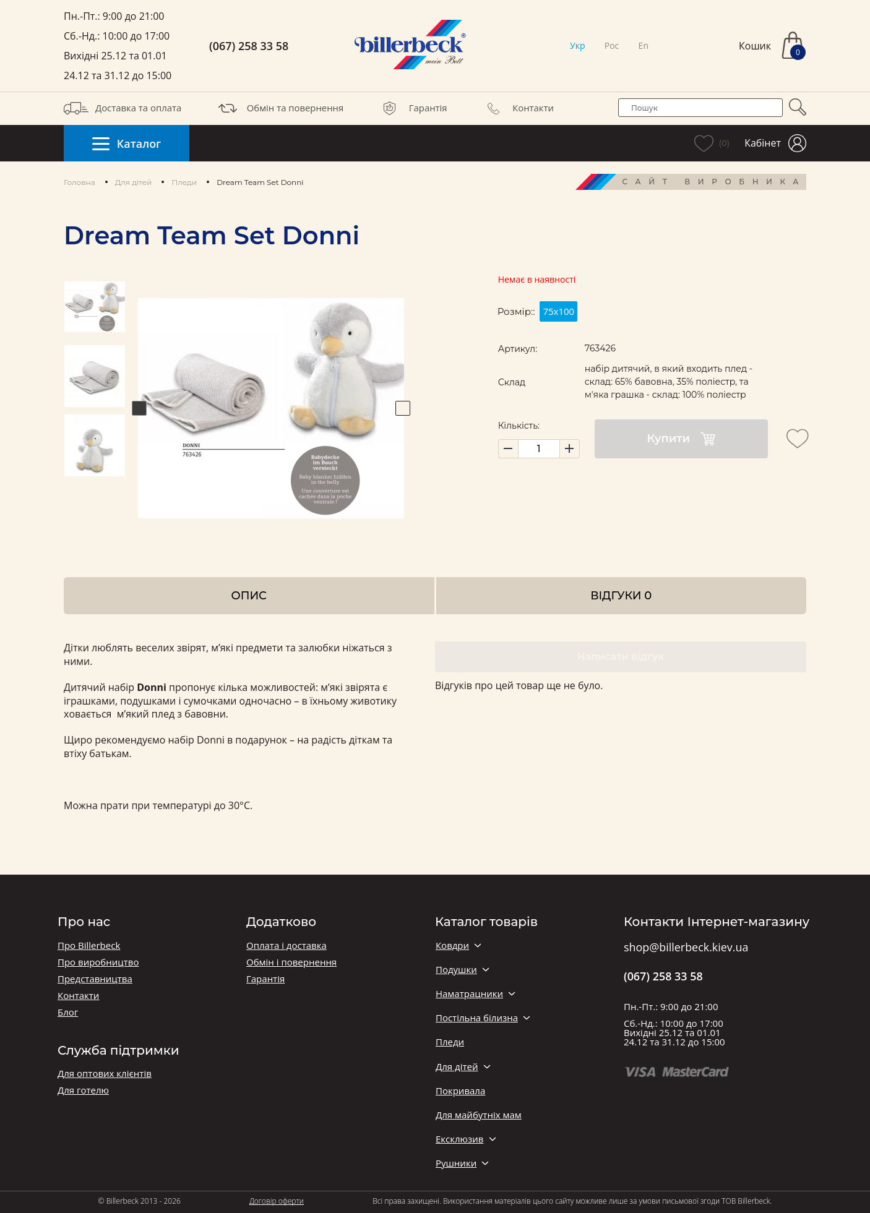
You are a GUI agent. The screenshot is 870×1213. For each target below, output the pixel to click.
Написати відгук (620, 656)
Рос (612, 45)
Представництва (95, 979)
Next (402, 408)
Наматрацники (469, 993)
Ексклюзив (459, 1139)
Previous (139, 408)
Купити (681, 439)
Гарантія (412, 108)
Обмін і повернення (291, 962)
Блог (68, 1012)
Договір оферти (276, 1201)
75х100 (558, 311)
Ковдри (452, 945)
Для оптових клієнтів (105, 1073)
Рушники (456, 1163)
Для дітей (133, 182)
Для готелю (83, 1090)
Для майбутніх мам (479, 1115)
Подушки (456, 969)
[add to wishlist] (797, 438)
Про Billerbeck (89, 945)
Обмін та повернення (279, 108)
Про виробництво (98, 962)
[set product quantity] (539, 448)
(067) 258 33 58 (248, 46)
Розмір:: (516, 311)
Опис (249, 595)
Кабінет (775, 143)
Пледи (184, 182)
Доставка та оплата (122, 108)
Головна (79, 182)
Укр (577, 45)
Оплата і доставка (286, 945)
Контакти (517, 108)
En (643, 45)
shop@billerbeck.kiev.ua (686, 947)
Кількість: (519, 425)
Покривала (460, 1091)
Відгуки (621, 595)
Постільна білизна (477, 1018)
